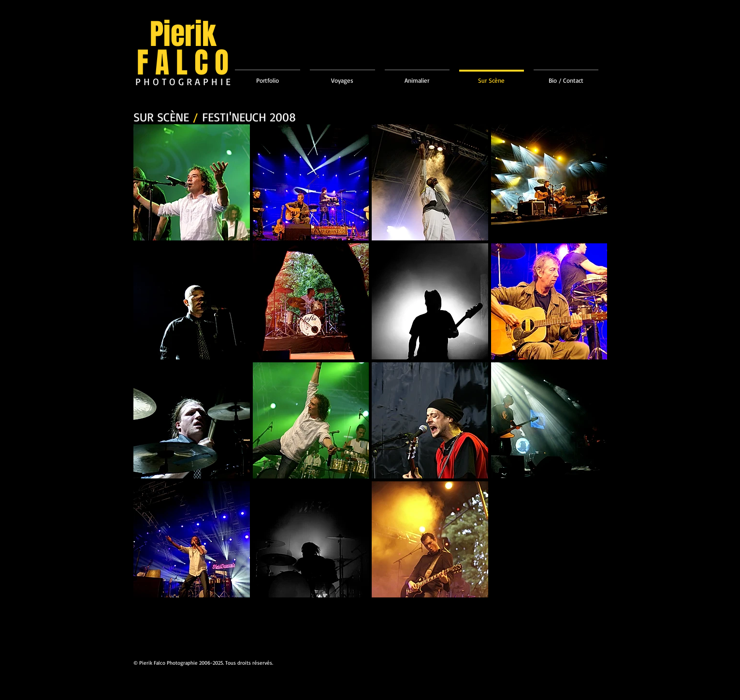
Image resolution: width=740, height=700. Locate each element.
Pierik (183, 34)
